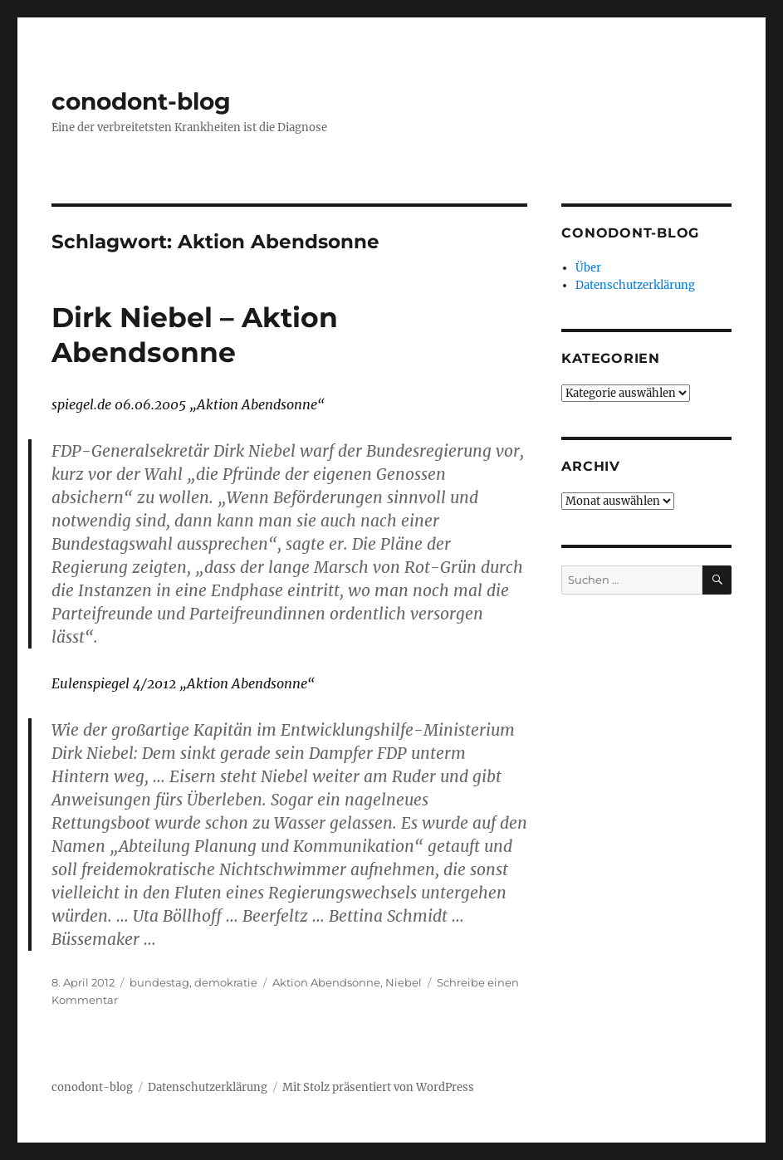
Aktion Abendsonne (326, 982)
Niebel (403, 982)
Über (588, 268)
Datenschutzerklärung (635, 285)
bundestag (159, 982)
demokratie (225, 982)
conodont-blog (141, 101)
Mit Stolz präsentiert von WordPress (378, 1087)
